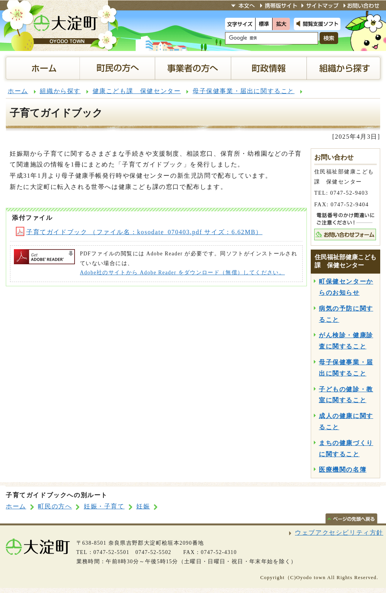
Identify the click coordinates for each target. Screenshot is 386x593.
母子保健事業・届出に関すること (244, 91)
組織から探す (60, 91)
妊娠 (143, 506)
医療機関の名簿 (342, 469)
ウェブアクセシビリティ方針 (339, 532)
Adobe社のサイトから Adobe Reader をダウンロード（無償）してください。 (182, 272)
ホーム (18, 91)
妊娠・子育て (104, 506)
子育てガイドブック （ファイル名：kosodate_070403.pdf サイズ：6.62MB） (139, 232)
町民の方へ (55, 506)
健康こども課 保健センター (137, 91)
